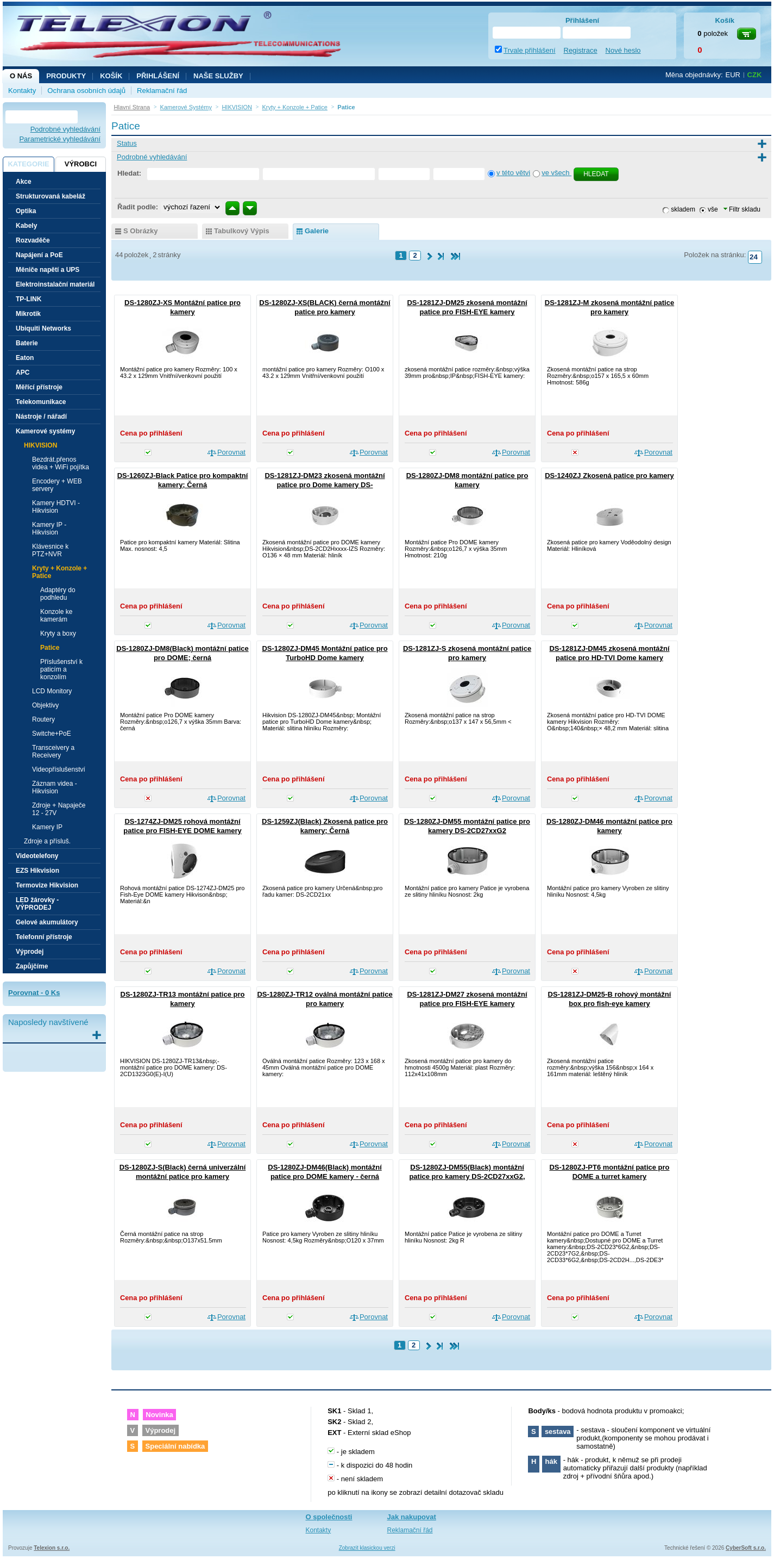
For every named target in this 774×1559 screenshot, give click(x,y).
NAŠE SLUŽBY (218, 76)
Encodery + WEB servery (57, 485)
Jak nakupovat (411, 1517)
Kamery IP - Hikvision (49, 528)
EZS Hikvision (37, 870)
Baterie (27, 343)
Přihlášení (157, 76)
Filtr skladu (741, 209)
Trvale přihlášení (530, 50)
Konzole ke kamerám (56, 615)
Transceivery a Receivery (53, 751)
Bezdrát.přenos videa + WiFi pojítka (60, 463)
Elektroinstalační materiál (55, 284)
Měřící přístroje (39, 387)
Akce (24, 181)
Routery (43, 719)
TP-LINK (28, 299)
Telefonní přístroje (44, 937)
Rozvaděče (33, 240)
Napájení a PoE (39, 255)
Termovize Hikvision (47, 885)
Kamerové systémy (45, 431)
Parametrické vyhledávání (59, 139)
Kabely (26, 225)
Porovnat (231, 452)
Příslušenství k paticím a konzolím (61, 669)
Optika (26, 211)
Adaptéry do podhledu (57, 593)
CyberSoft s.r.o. (746, 1548)
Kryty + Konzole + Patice (59, 572)
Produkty (66, 76)
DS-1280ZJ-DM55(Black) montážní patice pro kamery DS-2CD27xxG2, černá (467, 1176)
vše (713, 209)
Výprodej (29, 951)
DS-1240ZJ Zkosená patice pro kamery (609, 475)
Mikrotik (28, 314)
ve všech (556, 173)
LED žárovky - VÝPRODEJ (37, 903)
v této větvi (513, 173)
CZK (754, 75)
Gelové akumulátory (47, 922)
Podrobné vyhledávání (65, 129)
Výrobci (81, 164)
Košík (111, 76)
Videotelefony (37, 856)
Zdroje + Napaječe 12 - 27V (58, 809)
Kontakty (22, 90)
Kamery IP (47, 827)
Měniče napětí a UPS (47, 270)
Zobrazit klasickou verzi (367, 1548)
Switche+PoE (51, 733)
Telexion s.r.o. (52, 1548)
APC (22, 372)
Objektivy (45, 705)
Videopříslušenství (58, 769)
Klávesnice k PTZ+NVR (50, 550)
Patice (49, 647)
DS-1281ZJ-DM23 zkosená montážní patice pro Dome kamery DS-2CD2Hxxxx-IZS (325, 484)
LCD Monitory (52, 691)
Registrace (580, 50)
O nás (21, 76)
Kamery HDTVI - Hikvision (56, 506)
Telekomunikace (41, 402)
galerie (317, 231)
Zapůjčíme (32, 966)
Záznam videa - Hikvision (54, 787)
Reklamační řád (162, 90)
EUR (733, 75)
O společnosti (329, 1517)
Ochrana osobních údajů (86, 90)
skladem (683, 209)
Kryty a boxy (58, 633)
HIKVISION (40, 445)
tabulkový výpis (241, 231)
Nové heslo (623, 50)
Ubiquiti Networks (43, 328)
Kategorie (28, 164)
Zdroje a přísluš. (47, 841)
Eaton (25, 358)
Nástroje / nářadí (41, 416)
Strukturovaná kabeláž (50, 196)
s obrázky (140, 231)
